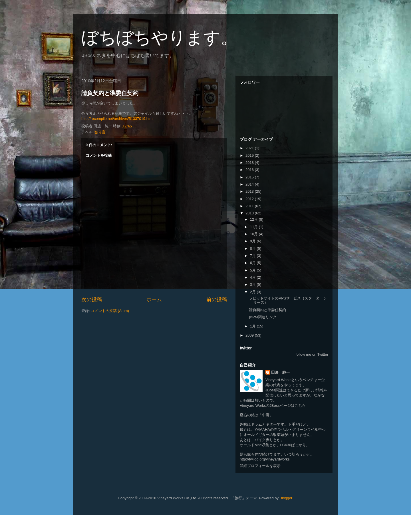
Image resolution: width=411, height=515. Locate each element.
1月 (253, 326)
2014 (250, 184)
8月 (253, 248)
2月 (253, 292)
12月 (254, 219)
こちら (300, 405)
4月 (253, 277)
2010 (250, 213)
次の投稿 (91, 299)
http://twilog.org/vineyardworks (265, 459)
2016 (250, 170)
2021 (250, 148)
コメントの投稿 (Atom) (110, 311)
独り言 (100, 132)
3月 (253, 284)
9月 (253, 241)
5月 (253, 270)
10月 (254, 234)
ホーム (154, 299)
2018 (250, 162)
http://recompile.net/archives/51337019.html (117, 118)
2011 (250, 206)
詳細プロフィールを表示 (260, 466)
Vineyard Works (278, 380)
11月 (254, 227)
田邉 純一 (280, 372)
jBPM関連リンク (262, 317)
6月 (253, 263)
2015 (250, 177)
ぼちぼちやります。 (159, 37)
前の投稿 (216, 299)
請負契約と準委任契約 (109, 93)
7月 (253, 256)
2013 (250, 191)
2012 (250, 199)
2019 (250, 155)
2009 (250, 335)
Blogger (286, 498)
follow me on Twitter (311, 354)
